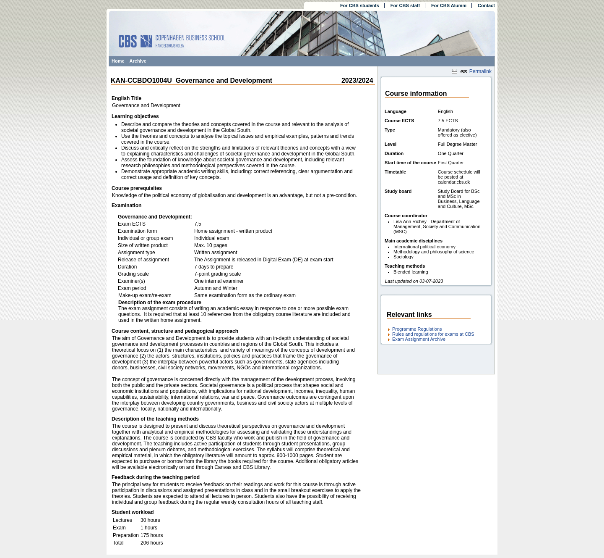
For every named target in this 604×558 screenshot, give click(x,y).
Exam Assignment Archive (418, 339)
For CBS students (359, 5)
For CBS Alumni (448, 5)
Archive (138, 60)
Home (118, 60)
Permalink (476, 71)
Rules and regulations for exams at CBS (433, 334)
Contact (486, 5)
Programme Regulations (417, 329)
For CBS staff (405, 5)
